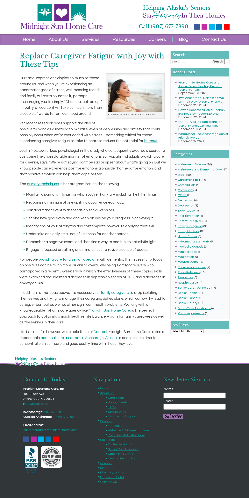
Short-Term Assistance (194, 308)
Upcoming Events (120, 453)
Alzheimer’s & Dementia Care (128, 430)
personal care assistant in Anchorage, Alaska (79, 338)
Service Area (117, 411)
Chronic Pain (187, 184)
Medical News (187, 251)
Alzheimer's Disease (192, 164)
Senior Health (187, 292)
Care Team (116, 397)
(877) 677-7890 (63, 416)
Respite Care (187, 282)
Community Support (122, 416)
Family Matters (188, 231)
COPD (182, 195)
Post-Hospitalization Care (126, 435)
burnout (151, 141)
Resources (124, 39)
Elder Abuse (186, 210)
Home (29, 39)
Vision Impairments (191, 313)
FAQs (112, 407)
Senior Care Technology (195, 287)
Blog (184, 39)
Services (91, 39)
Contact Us (214, 39)
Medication (186, 256)
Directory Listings (112, 472)
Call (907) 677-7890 (163, 26)
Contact (101, 332)
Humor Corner (187, 236)
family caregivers (115, 293)
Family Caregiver (189, 220)
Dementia (185, 200)
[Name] (194, 395)
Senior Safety (187, 303)
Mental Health (188, 261)
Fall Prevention (188, 215)
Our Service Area (36, 403)
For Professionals (120, 444)
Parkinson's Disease (192, 267)
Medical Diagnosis (190, 246)
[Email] (194, 407)
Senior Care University (123, 449)
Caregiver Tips (188, 179)
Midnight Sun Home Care (109, 310)
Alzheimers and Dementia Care (200, 169)
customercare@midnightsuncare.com (50, 429)
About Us (58, 39)
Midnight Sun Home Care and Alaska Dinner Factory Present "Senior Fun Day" (200, 86)
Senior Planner (188, 298)
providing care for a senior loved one (69, 259)
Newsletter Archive (121, 458)
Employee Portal (112, 477)
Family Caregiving (190, 226)
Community (186, 190)
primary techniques (43, 184)
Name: (168, 389)
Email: (168, 401)
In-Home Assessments (194, 241)
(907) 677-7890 (54, 412)
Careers (157, 39)
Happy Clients (118, 402)
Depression (186, 205)
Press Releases (189, 272)
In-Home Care (117, 425)
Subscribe (173, 416)
